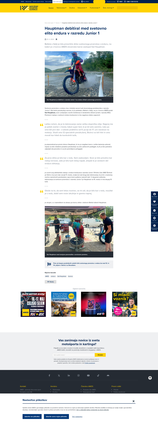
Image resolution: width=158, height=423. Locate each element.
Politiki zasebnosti (90, 363)
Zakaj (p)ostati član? (89, 392)
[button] (136, 7)
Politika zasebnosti (119, 392)
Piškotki (116, 390)
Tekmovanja (56, 390)
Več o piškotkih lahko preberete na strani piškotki (92, 410)
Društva (55, 392)
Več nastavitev (77, 416)
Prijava (100, 355)
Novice (58, 23)
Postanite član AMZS (89, 390)
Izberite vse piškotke (32, 416)
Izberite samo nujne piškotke (56, 416)
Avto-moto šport (50, 23)
